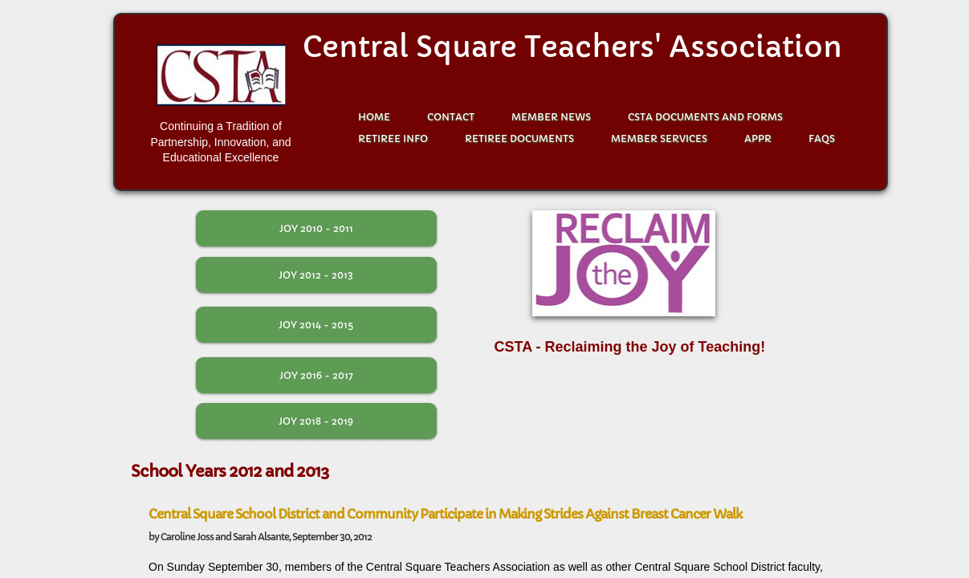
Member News (551, 117)
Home (374, 117)
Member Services (659, 138)
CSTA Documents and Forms (705, 117)
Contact (450, 117)
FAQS (821, 138)
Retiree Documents (519, 138)
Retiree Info (393, 138)
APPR (758, 138)
